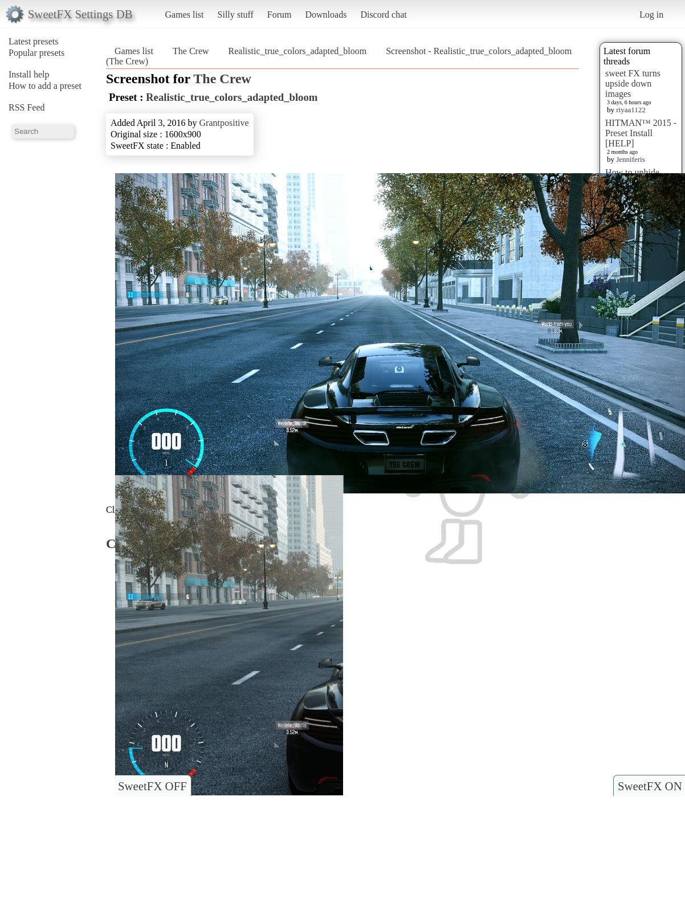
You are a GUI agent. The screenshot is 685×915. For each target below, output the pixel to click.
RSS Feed (27, 107)
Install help (29, 74)
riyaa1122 (631, 109)
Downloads (325, 14)
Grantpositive (224, 123)
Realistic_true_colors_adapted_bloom (298, 51)
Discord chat (383, 14)
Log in (651, 14)
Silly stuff (236, 14)
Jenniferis (630, 159)
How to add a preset (45, 86)
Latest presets (34, 41)
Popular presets (36, 53)
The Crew (191, 51)
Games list (184, 14)
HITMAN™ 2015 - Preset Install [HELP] (640, 133)
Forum (279, 14)
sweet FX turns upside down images (632, 83)
